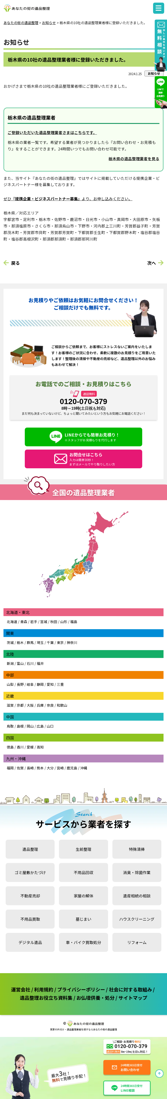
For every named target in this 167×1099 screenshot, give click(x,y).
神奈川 (71, 642)
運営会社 (20, 989)
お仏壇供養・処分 (95, 997)
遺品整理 (30, 849)
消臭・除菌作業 (136, 872)
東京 (60, 642)
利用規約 (43, 989)
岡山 (30, 726)
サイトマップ (133, 997)
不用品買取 (30, 919)
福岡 (10, 767)
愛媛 (30, 747)
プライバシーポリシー (81, 989)
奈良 (50, 705)
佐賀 (20, 767)
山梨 (10, 684)
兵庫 (40, 705)
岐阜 (30, 684)
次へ (151, 263)
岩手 (33, 621)
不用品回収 (83, 872)
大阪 (30, 705)
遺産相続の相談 (136, 895)
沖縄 (83, 767)
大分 (50, 767)
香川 (20, 747)
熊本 (40, 767)
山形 (63, 621)
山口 (50, 726)
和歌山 (62, 705)
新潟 (10, 663)
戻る (15, 263)
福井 (40, 663)
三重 (60, 684)
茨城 (10, 642)
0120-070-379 (83, 401)
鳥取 (10, 726)
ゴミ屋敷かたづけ (30, 872)
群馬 (30, 642)
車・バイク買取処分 (83, 942)
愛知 (50, 684)
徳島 (10, 747)
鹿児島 (72, 767)
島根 (20, 726)
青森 (23, 621)
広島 (40, 726)
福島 (73, 621)
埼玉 (40, 642)
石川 (30, 663)
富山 (20, 663)
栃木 (20, 642)
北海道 (12, 621)
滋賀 (10, 705)
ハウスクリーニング (136, 919)
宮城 (43, 621)
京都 (20, 705)
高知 (40, 747)
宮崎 (60, 767)
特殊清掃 (137, 849)
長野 (20, 684)
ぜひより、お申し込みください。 (67, 198)
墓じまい (83, 919)
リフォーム (137, 942)
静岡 (40, 684)
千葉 (50, 642)
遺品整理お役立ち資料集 (46, 997)
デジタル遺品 (30, 942)
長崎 (30, 767)
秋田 (53, 621)
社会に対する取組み (130, 989)
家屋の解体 (83, 895)
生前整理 (83, 849)
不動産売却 (30, 895)
